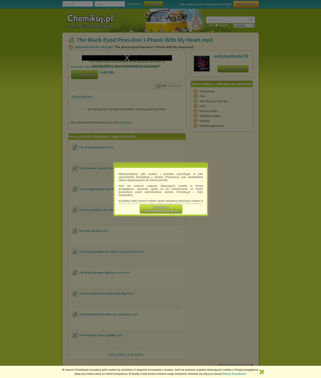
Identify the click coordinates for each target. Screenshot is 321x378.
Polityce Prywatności (234, 373)
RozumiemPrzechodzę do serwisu (161, 209)
